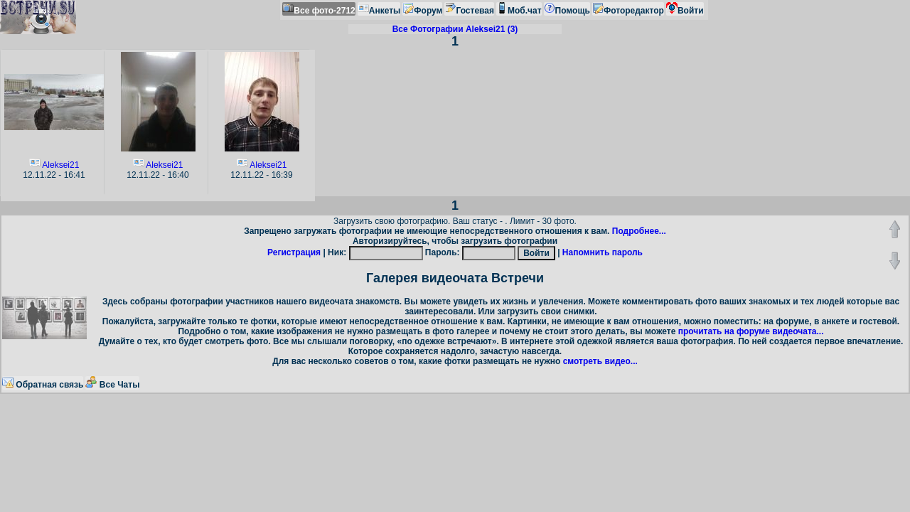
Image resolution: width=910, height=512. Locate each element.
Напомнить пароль (602, 252)
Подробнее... (639, 231)
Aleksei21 (60, 165)
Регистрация (294, 252)
